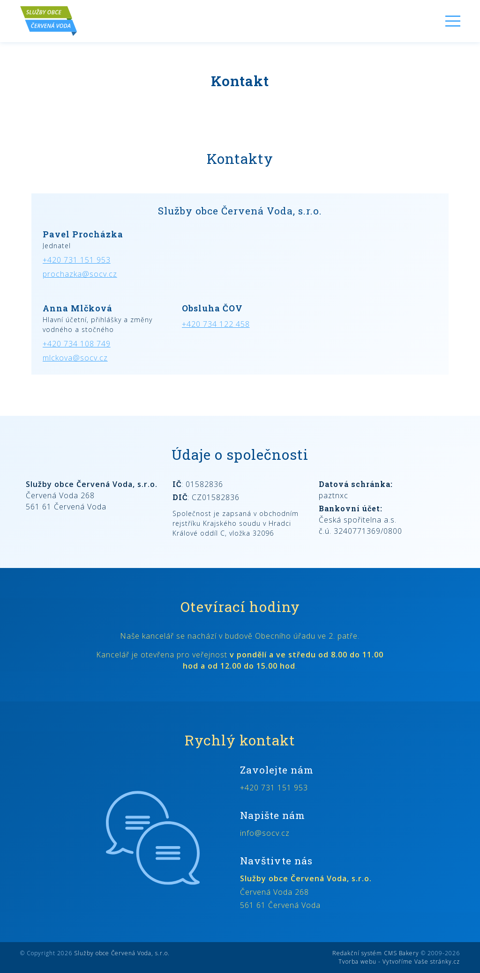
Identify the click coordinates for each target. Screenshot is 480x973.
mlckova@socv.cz (75, 358)
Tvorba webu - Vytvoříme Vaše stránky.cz (399, 962)
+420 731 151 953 (77, 260)
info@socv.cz (265, 833)
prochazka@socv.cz (80, 274)
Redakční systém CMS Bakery (375, 953)
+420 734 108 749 (77, 344)
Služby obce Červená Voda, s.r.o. (122, 953)
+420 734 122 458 (216, 324)
